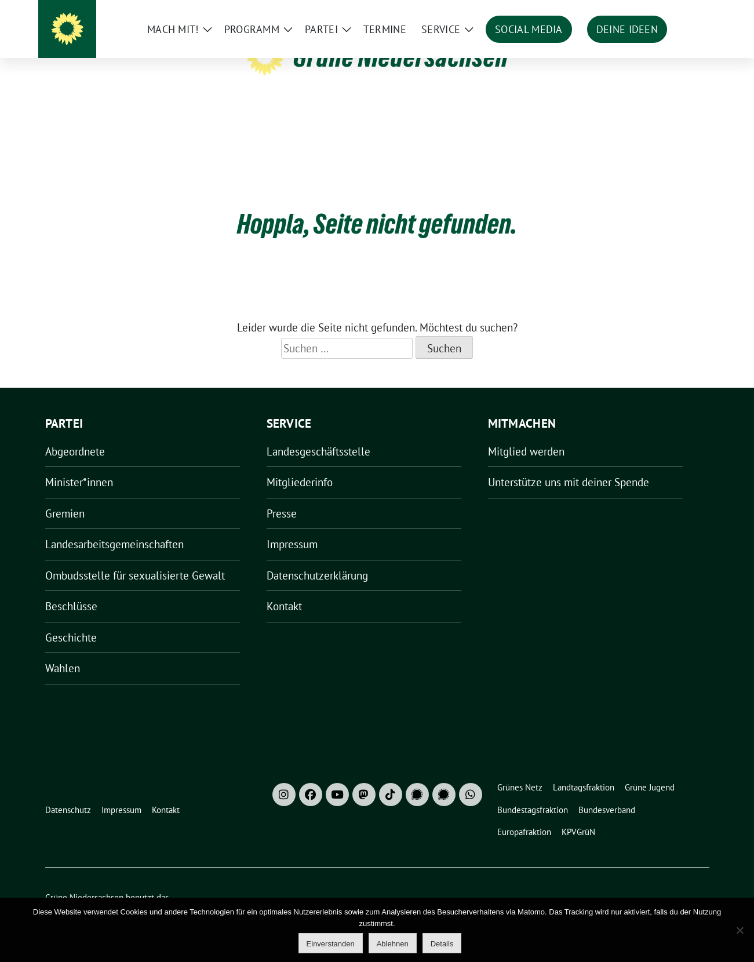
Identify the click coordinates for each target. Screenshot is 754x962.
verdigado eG (247, 892)
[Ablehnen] (739, 930)
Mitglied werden (526, 433)
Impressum (292, 526)
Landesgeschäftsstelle (318, 433)
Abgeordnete (75, 433)
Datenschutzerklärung (317, 557)
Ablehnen (393, 943)
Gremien (65, 495)
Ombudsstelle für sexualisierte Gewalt (135, 557)
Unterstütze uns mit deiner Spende (568, 464)
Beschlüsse (71, 588)
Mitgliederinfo (300, 464)
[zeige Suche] (688, 11)
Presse (282, 495)
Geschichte (71, 619)
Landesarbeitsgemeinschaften (114, 526)
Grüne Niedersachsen (400, 56)
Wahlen (62, 650)
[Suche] (672, 11)
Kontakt (284, 588)
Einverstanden (331, 943)
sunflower (134, 892)
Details (442, 943)
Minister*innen (79, 464)
